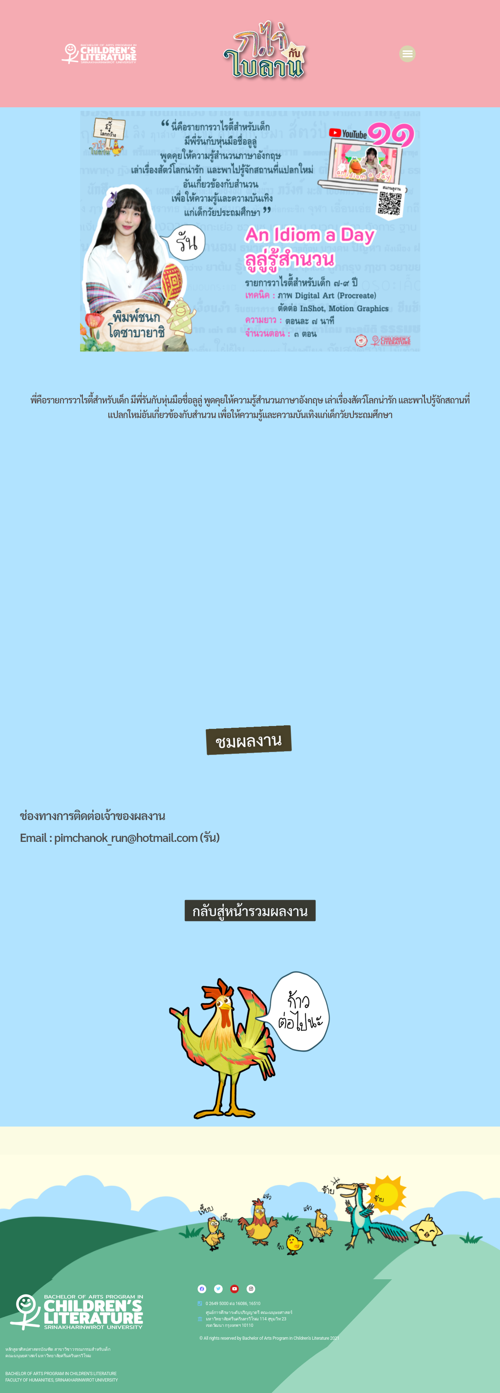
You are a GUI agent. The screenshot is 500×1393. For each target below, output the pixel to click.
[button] (407, 53)
